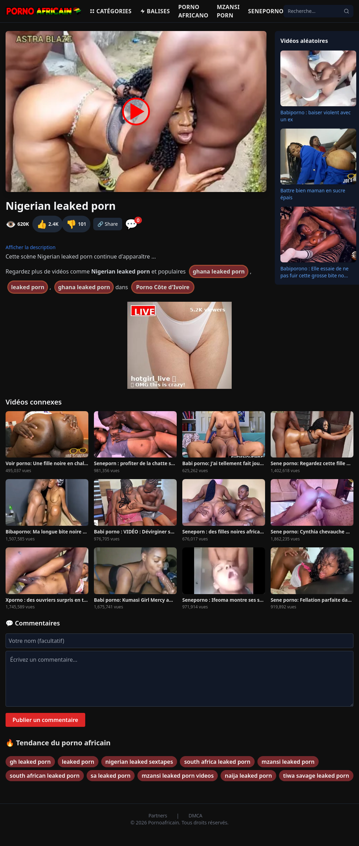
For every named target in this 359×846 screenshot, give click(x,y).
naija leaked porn (248, 775)
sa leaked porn (111, 775)
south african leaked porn (45, 775)
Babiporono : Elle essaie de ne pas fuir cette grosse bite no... (314, 272)
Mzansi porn (228, 11)
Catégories (110, 11)
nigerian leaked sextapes (139, 762)
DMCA (195, 815)
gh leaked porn (30, 762)
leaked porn (27, 287)
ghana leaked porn (219, 271)
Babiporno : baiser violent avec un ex (315, 116)
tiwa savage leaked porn (316, 775)
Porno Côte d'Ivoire (162, 287)
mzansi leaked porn (288, 762)
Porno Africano (193, 11)
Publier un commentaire (45, 720)
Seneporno (266, 11)
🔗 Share (107, 224)
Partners (158, 815)
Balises (155, 11)
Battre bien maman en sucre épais (312, 194)
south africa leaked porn (217, 762)
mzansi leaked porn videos (178, 775)
